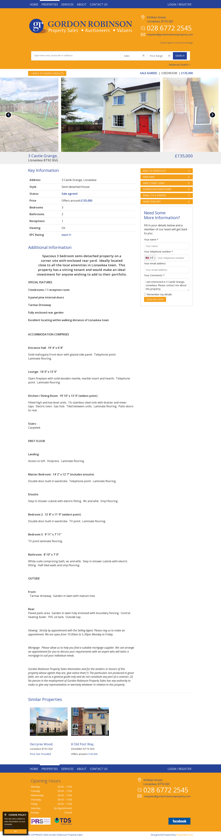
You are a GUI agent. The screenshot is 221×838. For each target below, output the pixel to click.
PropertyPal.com (184, 834)
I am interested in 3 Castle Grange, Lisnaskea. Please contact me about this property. (166, 284)
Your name (151, 239)
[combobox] (150, 258)
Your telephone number (158, 251)
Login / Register (179, 4)
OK (15, 831)
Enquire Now (155, 299)
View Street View (153, 183)
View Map (149, 177)
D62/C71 (66, 235)
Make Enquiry (152, 201)
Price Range (156, 55)
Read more (9, 827)
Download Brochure (157, 189)
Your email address (155, 263)
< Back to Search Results (47, 73)
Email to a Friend (154, 195)
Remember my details (159, 294)
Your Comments (154, 275)
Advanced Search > (179, 64)
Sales (127, 55)
